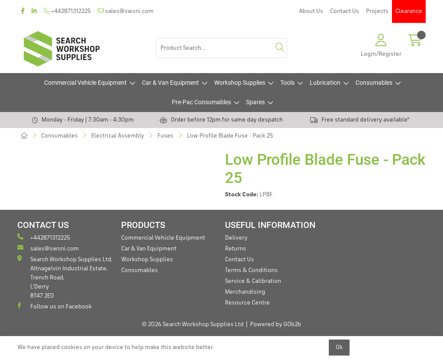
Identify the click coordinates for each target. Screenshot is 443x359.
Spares (255, 102)
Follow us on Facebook (54, 306)
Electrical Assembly (117, 136)
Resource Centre (247, 303)
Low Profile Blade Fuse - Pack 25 (230, 136)
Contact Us (344, 11)
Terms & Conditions (251, 270)
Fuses (165, 136)
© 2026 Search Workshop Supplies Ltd (193, 324)
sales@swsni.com (126, 11)
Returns (235, 249)
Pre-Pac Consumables (201, 102)
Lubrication (325, 82)
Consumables (374, 82)
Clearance (408, 11)
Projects (377, 11)
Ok (339, 347)
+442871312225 (67, 11)
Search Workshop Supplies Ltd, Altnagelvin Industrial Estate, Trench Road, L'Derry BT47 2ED (64, 277)
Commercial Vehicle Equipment (85, 82)
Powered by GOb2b (275, 324)
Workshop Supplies (239, 82)
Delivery (236, 238)
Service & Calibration (253, 281)
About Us (311, 11)
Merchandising (245, 292)
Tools (287, 82)
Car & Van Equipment (170, 82)
